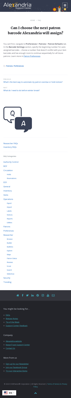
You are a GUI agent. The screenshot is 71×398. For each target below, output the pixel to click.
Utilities (9, 222)
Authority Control (10, 162)
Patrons (9, 66)
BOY (5, 166)
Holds (9, 174)
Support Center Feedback (16, 325)
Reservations (11, 178)
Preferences (19, 66)
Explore (9, 251)
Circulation (8, 170)
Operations (8, 199)
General (6, 186)
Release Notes (12, 318)
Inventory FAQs (10, 147)
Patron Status (12, 258)
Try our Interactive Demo (16, 371)
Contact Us (10, 348)
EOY (5, 182)
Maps (9, 254)
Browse (10, 239)
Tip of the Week (12, 322)
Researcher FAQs (10, 143)
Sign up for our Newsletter (17, 364)
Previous (7, 79)
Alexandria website (14, 341)
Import (9, 207)
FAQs (8, 315)
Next (5, 88)
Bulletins (10, 247)
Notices (10, 215)
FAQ (39, 20)
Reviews (10, 262)
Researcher (8, 235)
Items (5, 195)
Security (6, 278)
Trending (7, 282)
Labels (9, 211)
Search (9, 270)
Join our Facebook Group (16, 367)
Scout (9, 266)
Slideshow (10, 274)
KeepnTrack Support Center (18, 345)
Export (9, 203)
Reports (10, 219)
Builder (9, 243)
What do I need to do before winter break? (21, 90)
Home (32, 20)
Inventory (7, 191)
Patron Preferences (32, 56)
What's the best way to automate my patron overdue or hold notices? (33, 82)
